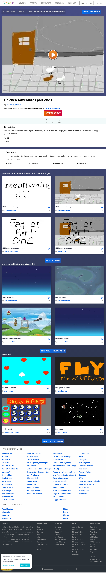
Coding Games (77, 527)
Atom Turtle (8, 391)
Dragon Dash (7, 485)
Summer (58, 547)
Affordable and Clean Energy (39, 469)
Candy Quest (7, 479)
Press (39, 535)
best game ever (60, 297)
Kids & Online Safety (62, 569)
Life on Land (32, 466)
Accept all (25, 565)
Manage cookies (8, 565)
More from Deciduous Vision (53, 351)
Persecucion (59, 429)
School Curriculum (96, 530)
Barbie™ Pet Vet (8, 466)
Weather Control (34, 454)
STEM (81, 479)
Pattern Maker (85, 472)
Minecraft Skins (77, 532)
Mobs (65, 519)
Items (65, 512)
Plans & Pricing (60, 542)
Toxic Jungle (6, 491)
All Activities (7, 454)
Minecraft (6, 512)
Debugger (83, 475)
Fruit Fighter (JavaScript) (37, 463)
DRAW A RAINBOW (9, 388)
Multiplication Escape (62, 491)
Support (40, 532)
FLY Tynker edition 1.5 (63, 388)
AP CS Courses (95, 542)
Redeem (57, 535)
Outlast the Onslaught (62, 457)
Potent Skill (61, 252)
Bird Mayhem (84, 463)
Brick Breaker (7, 497)
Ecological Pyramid (61, 485)
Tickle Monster (33, 460)
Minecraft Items (77, 547)
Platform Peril (58, 460)
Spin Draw (83, 469)
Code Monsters (8, 500)
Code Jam (75, 552)
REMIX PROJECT (53, 113)
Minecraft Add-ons (79, 545)
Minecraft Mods (78, 550)
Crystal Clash (84, 454)
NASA (81, 457)
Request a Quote (96, 562)
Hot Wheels (6, 482)
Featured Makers (61, 540)
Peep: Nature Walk (86, 485)
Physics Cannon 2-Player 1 (11, 339)
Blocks (66, 516)
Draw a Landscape (60, 479)
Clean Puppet (62, 433)
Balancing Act (33, 457)
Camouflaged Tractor (11, 433)
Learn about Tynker (91, 12)
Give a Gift (58, 532)
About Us (40, 530)
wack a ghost (7, 429)
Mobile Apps (41, 540)
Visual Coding (7, 509)
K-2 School (93, 545)
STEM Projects (95, 560)
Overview (58, 527)
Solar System (58, 497)
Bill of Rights (84, 488)
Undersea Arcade (86, 466)
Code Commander (34, 494)
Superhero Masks (60, 482)
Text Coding (6, 519)
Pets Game (31, 485)
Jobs (38, 537)
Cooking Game (33, 488)
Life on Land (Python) (62, 463)
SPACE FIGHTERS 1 (8, 297)
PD (91, 555)
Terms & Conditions (35, 569)
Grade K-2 (6, 457)
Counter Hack (7, 488)
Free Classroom (95, 532)
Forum (39, 547)
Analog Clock (84, 491)
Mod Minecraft (8, 494)
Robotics (5, 516)
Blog (38, 527)
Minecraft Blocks (78, 542)
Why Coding (59, 537)
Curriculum (59, 530)
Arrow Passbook (53, 108)
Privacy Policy (48, 569)
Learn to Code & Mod (12, 505)
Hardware (83, 494)
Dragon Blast (7, 475)
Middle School (95, 537)
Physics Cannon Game (62, 494)
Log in (99, 3)
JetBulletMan (62, 391)
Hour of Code (77, 555)
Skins (65, 509)
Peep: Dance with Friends (89, 482)
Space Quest (32, 482)
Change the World (34, 491)
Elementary (94, 535)
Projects (22, 12)
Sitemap (40, 542)
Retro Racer (58, 454)
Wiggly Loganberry (11, 252)
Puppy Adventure (60, 500)
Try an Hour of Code (12, 449)
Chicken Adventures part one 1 (66, 207)
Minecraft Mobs (78, 540)
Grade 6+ (5, 463)
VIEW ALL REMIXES (53, 261)
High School (94, 540)
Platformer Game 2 (62, 339)
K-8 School (93, 547)
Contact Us (81, 569)
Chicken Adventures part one (12, 207)
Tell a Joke (83, 460)
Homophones (58, 488)
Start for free (86, 3)
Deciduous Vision (14, 105)
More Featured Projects (53, 442)
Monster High (33, 479)
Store (39, 550)
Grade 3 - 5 (6, 460)
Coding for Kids (10, 12)
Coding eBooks (42, 545)
